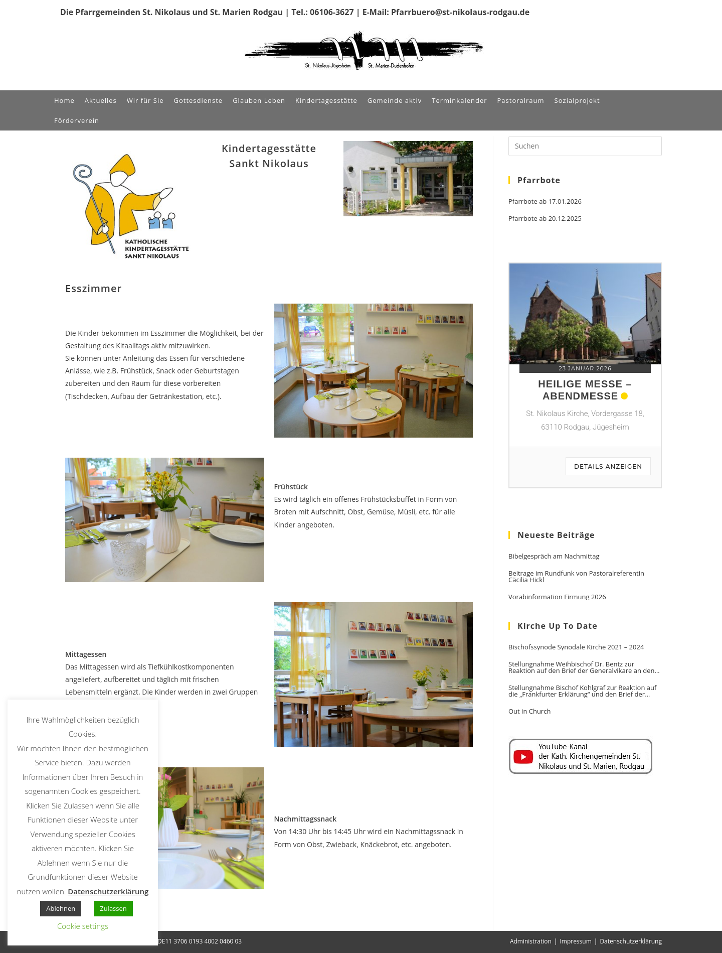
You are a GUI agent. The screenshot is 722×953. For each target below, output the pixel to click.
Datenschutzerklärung (631, 941)
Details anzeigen (608, 466)
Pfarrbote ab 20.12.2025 (545, 218)
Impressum (575, 941)
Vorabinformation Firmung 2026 (557, 597)
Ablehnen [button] (60, 908)
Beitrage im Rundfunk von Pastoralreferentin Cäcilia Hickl (576, 576)
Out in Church (529, 711)
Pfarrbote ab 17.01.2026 (545, 201)
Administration (531, 941)
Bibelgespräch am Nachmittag (554, 556)
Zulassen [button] (113, 908)
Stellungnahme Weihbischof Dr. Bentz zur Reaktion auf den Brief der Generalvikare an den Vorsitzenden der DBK (581, 667)
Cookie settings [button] (82, 926)
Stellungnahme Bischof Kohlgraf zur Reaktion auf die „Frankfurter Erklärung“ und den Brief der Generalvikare (582, 691)
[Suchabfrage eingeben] (585, 146)
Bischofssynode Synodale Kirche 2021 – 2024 (576, 647)
